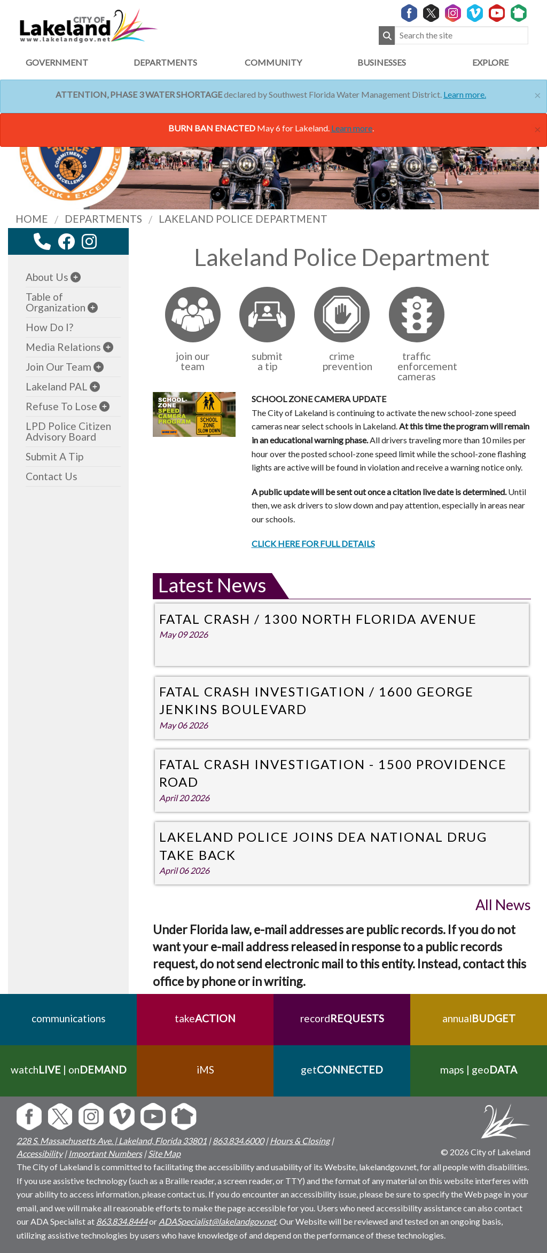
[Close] (537, 93)
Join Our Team (58, 367)
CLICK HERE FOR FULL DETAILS (313, 543)
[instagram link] (89, 241)
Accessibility (39, 1153)
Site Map (164, 1153)
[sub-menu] (76, 277)
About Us (47, 277)
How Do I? (49, 327)
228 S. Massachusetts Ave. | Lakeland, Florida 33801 (112, 1140)
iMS (205, 1069)
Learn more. (464, 94)
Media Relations (63, 347)
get (342, 1069)
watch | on (69, 1069)
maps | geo (478, 1069)
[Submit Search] (387, 35)
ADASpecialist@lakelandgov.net (217, 1221)
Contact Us (51, 476)
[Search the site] (461, 35)
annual (478, 1018)
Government (57, 62)
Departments (165, 62)
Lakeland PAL (57, 386)
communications (69, 1018)
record (342, 1018)
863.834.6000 (238, 1140)
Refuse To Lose (61, 406)
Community (273, 62)
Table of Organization (55, 302)
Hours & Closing (300, 1140)
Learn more (351, 128)
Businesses (381, 62)
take (205, 1018)
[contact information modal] (42, 241)
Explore (490, 62)
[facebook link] (66, 241)
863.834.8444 (121, 1221)
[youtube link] (103, 244)
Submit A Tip (54, 456)
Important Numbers (105, 1153)
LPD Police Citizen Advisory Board (68, 431)
